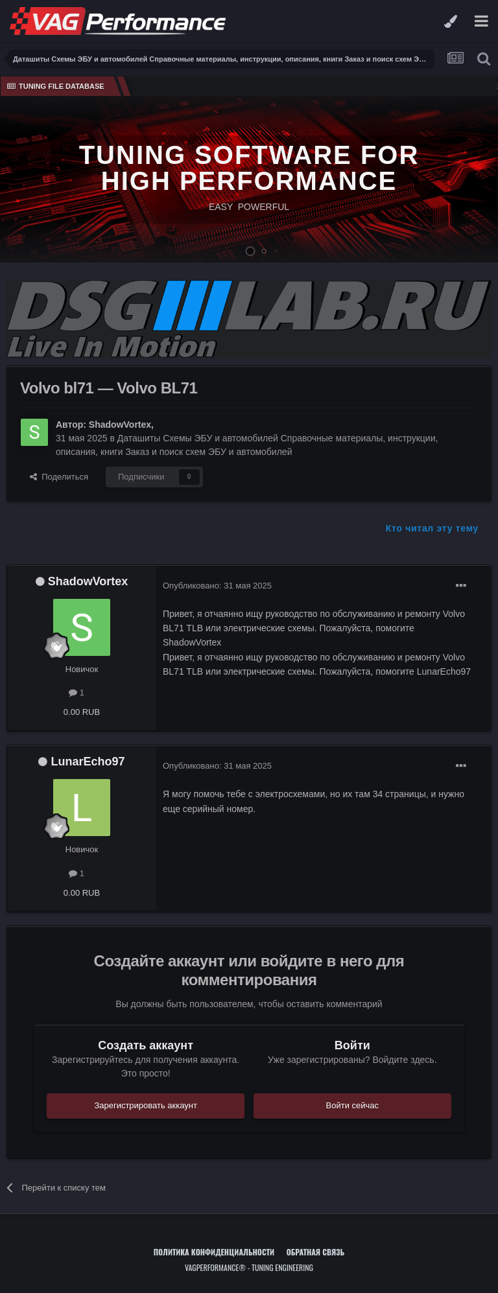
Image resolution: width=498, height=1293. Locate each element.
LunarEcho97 (87, 761)
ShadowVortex (120, 424)
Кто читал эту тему (432, 528)
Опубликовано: (217, 585)
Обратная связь (316, 1251)
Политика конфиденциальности (214, 1251)
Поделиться (59, 477)
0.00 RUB (82, 712)
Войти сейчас (352, 1105)
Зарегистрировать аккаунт (145, 1105)
